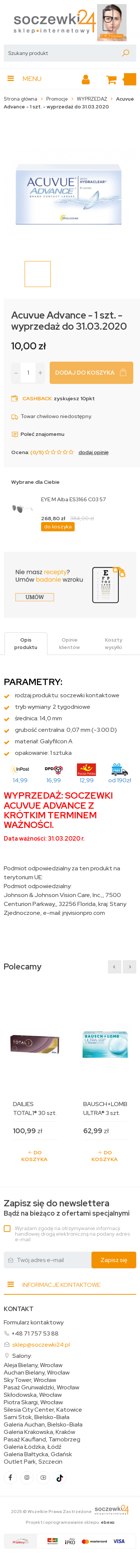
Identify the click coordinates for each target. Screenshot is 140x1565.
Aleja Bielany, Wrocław (33, 1365)
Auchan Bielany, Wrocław (36, 1372)
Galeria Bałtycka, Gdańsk (38, 1454)
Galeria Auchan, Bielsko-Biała (43, 1424)
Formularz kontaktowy (33, 1322)
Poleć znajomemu (37, 434)
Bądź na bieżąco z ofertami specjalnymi (67, 1208)
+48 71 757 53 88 (35, 1333)
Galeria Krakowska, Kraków (39, 1432)
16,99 (53, 780)
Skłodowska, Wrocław (33, 1395)
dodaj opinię (93, 452)
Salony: (22, 1356)
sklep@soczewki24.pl (41, 1345)
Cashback (37, 398)
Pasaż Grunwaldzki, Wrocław (41, 1387)
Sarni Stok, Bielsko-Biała (36, 1417)
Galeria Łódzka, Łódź (33, 1447)
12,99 (87, 780)
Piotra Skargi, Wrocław (33, 1402)
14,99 (20, 780)
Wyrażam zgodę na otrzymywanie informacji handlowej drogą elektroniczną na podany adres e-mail (72, 1233)
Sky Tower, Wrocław (30, 1380)
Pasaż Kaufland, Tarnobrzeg (42, 1439)
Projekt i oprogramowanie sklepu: (70, 1522)
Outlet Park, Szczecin (33, 1461)
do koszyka (58, 526)
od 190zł (119, 780)
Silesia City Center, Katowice (43, 1410)
